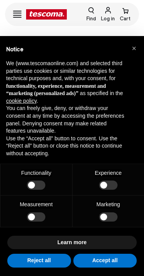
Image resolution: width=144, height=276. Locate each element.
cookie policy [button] (21, 101)
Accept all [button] (105, 260)
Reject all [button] (39, 260)
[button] (134, 48)
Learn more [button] (71, 242)
